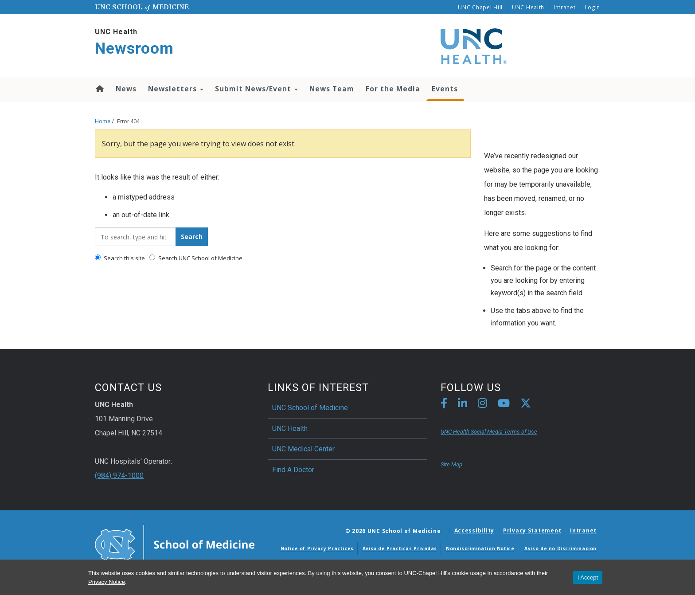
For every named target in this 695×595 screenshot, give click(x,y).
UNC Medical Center (303, 449)
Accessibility (474, 530)
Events (445, 89)
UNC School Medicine (142, 7)
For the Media (393, 89)
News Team (331, 89)
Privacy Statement (532, 530)
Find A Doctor (293, 470)
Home (99, 88)
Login (592, 7)
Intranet (565, 7)
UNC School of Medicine (310, 407)
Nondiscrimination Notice (480, 548)
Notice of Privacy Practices (317, 548)
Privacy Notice (106, 582)
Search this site (120, 258)
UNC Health (528, 7)
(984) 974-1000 (119, 475)
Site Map (451, 464)
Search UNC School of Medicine (195, 258)
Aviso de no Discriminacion (560, 548)
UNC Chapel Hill (480, 7)
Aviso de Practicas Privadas (400, 548)
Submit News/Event (256, 89)
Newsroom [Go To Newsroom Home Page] (134, 48)
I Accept (588, 577)
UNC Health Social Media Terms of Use (489, 431)
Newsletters (175, 89)
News (126, 89)
